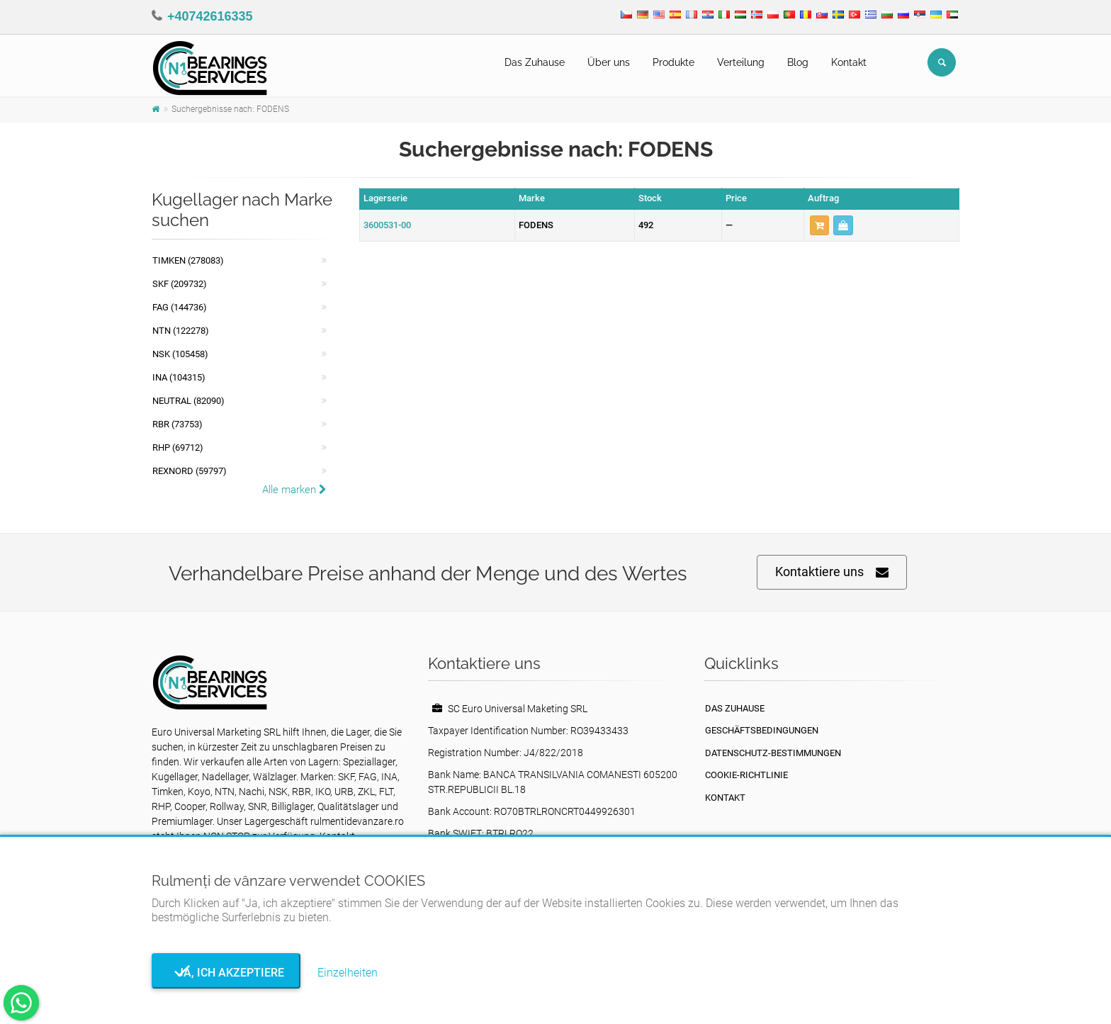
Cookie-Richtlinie (746, 775)
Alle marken (294, 489)
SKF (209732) (179, 283)
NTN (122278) (180, 330)
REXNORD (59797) (189, 471)
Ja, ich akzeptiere (226, 972)
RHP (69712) (177, 447)
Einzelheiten (347, 972)
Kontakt (849, 62)
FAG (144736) (179, 307)
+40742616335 (210, 16)
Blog (797, 62)
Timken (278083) (188, 260)
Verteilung (741, 62)
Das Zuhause (534, 62)
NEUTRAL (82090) (188, 400)
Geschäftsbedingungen (761, 730)
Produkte (673, 62)
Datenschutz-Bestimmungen (773, 753)
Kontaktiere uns (832, 572)
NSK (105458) (180, 354)
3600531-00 (387, 225)
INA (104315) (178, 377)
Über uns (608, 62)
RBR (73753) (177, 424)
